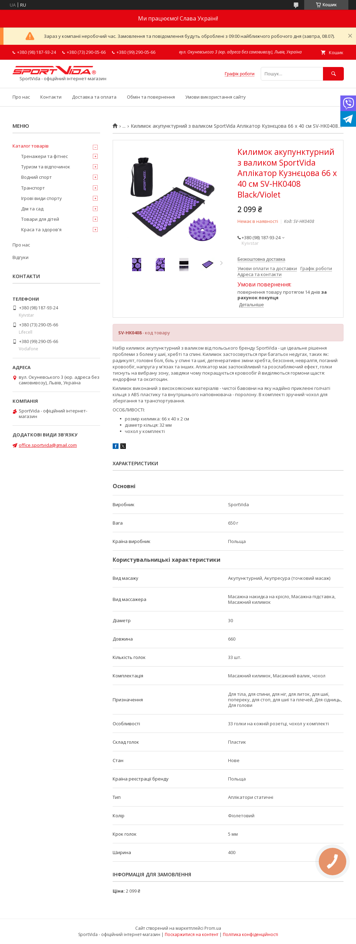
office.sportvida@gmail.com (48, 445)
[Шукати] (333, 74)
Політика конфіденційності (250, 934)
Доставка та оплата (94, 97)
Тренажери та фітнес (44, 156)
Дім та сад (32, 209)
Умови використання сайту (215, 97)
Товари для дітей (40, 219)
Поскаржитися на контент (191, 934)
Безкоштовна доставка (261, 259)
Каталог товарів (31, 146)
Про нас (21, 97)
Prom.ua (212, 928)
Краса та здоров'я (41, 229)
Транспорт (33, 188)
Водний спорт (36, 177)
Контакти (51, 97)
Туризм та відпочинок (45, 167)
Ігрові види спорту (41, 198)
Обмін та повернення (151, 97)
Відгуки (21, 257)
